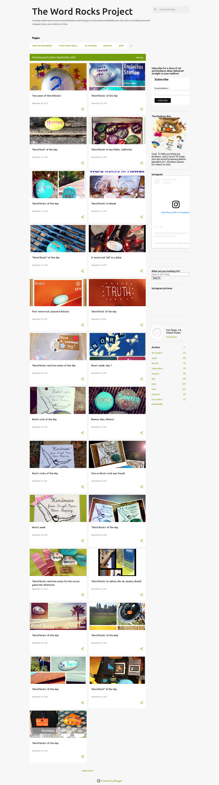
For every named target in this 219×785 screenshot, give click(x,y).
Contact (107, 46)
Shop (121, 46)
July (153, 378)
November (157, 353)
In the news (91, 46)
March (155, 363)
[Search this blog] (173, 9)
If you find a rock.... (68, 46)
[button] (82, 109)
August (155, 373)
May (154, 389)
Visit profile (171, 337)
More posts (88, 771)
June (154, 384)
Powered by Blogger (109, 781)
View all (139, 58)
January (156, 394)
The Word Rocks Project (82, 11)
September (157, 368)
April (154, 358)
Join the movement (42, 46)
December (157, 399)
